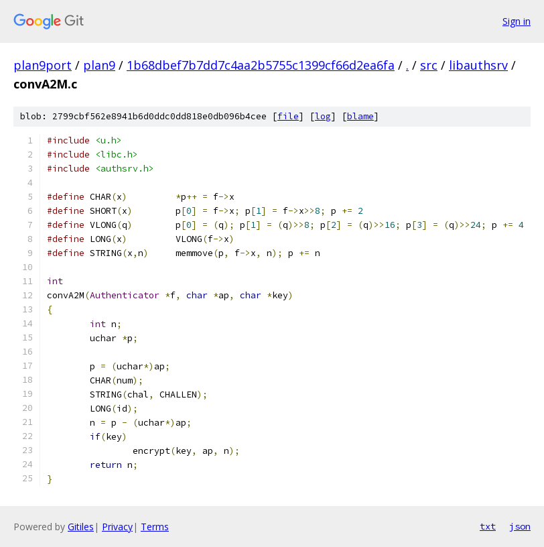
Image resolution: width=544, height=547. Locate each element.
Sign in (516, 21)
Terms (155, 526)
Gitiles (81, 526)
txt (488, 526)
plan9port (42, 65)
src (428, 65)
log (323, 116)
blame (360, 116)
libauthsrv (478, 65)
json (520, 526)
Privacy (117, 526)
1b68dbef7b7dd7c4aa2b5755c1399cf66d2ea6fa (261, 65)
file (288, 116)
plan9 (99, 65)
